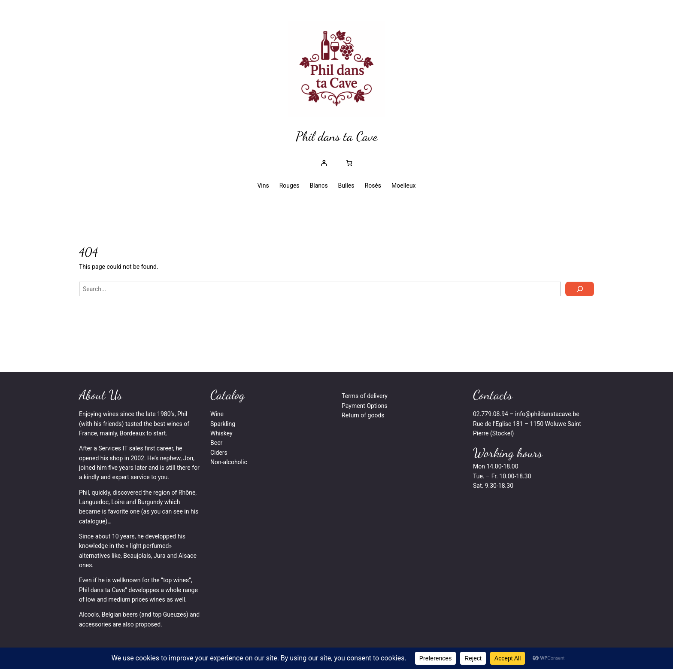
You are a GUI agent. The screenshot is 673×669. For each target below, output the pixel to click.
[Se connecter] (323, 162)
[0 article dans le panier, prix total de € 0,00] (349, 162)
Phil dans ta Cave (337, 136)
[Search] (579, 289)
